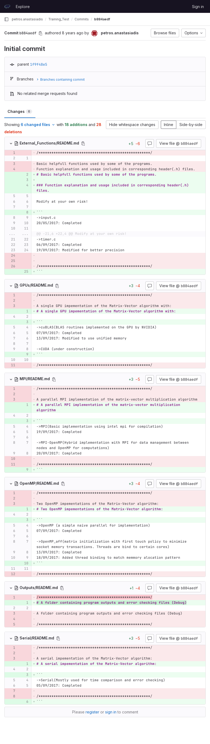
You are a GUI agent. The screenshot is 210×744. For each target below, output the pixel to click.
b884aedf (102, 19)
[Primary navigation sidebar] (6, 19)
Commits (82, 19)
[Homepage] (7, 6)
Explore (23, 6)
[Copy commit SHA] (40, 33)
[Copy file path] (83, 143)
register (92, 712)
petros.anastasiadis (27, 19)
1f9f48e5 (38, 64)
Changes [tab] (20, 111)
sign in (110, 712)
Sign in (198, 6)
